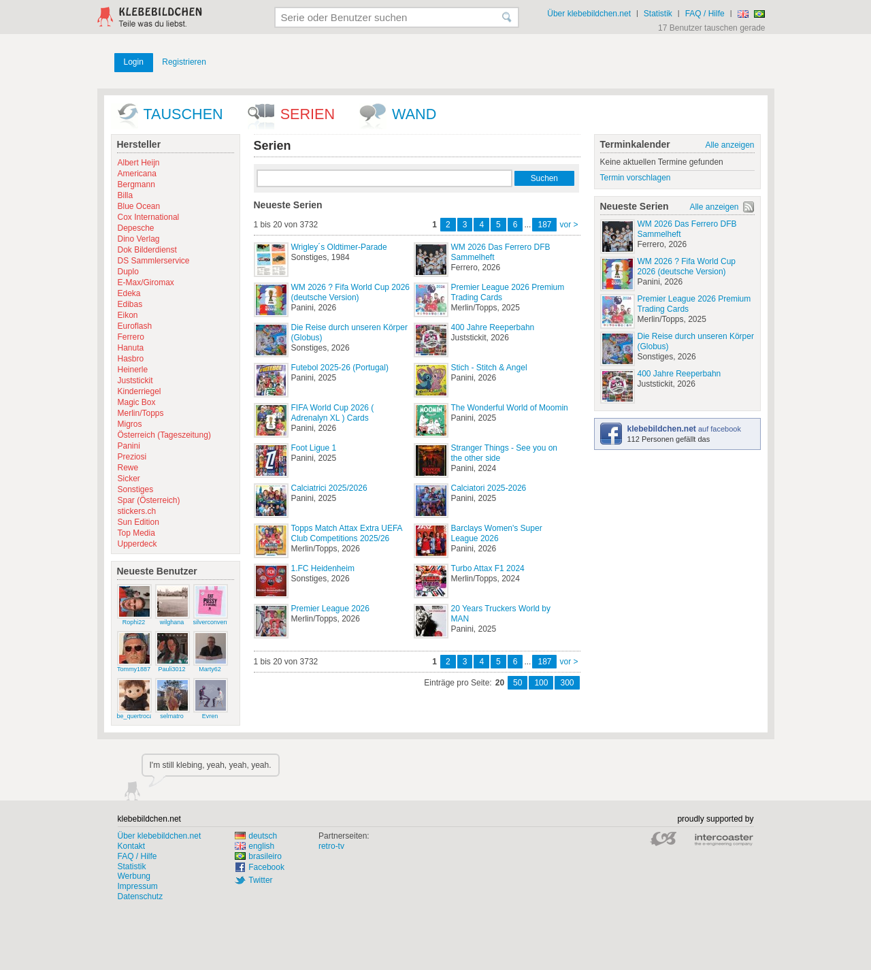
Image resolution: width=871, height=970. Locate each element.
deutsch (256, 836)
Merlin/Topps (141, 413)
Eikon (128, 315)
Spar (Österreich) (149, 500)
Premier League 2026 (330, 608)
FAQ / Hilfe (705, 13)
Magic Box (137, 402)
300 (567, 683)
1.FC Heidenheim (323, 568)
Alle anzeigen (729, 145)
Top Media (136, 533)
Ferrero (131, 337)
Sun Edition (138, 522)
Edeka (129, 293)
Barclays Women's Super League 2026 (496, 533)
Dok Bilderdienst (147, 250)
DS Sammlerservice (154, 260)
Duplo (128, 271)
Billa (125, 195)
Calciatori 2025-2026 (489, 488)
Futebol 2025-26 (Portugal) (340, 367)
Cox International (149, 217)
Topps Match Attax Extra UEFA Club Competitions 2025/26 (346, 533)
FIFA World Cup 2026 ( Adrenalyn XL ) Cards (332, 413)
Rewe (128, 467)
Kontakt (132, 846)
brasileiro (258, 856)
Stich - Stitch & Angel (489, 367)
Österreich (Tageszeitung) (164, 435)
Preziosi (132, 457)
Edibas (130, 304)
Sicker (129, 478)
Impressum (138, 886)
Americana (137, 173)
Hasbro (131, 358)
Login (134, 62)
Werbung (134, 876)
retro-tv (331, 846)
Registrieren (184, 62)
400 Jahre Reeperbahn (493, 327)
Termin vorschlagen (635, 177)
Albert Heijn (139, 162)
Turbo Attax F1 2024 (488, 568)
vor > (568, 224)
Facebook (266, 867)
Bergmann (136, 184)
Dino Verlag (139, 239)
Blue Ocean (139, 206)
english (254, 846)
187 (544, 224)
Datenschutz (140, 896)
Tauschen (183, 114)
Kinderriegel (139, 391)
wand (414, 114)
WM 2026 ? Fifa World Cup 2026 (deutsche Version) (350, 292)
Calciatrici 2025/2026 (329, 488)
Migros (130, 424)
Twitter (260, 880)
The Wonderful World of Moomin (509, 408)
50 (517, 683)
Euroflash (135, 326)
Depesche (136, 228)
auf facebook (684, 429)
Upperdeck (137, 544)
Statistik (658, 13)
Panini (129, 446)
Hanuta (131, 348)
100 (541, 683)
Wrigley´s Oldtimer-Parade (339, 247)
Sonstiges (136, 489)
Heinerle (133, 369)
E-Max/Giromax (146, 282)
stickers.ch (137, 511)
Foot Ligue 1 (314, 448)
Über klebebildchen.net (589, 13)
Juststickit (135, 380)
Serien (307, 114)
